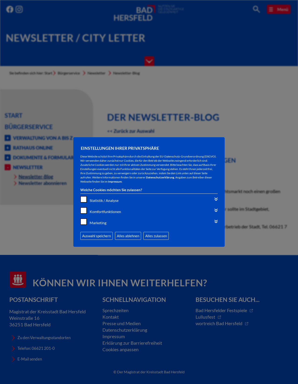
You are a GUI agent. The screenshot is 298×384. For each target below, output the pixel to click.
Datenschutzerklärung (160, 177)
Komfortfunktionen (105, 211)
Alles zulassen (156, 236)
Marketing (98, 222)
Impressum (115, 181)
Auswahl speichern (96, 236)
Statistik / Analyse (104, 200)
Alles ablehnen (128, 236)
